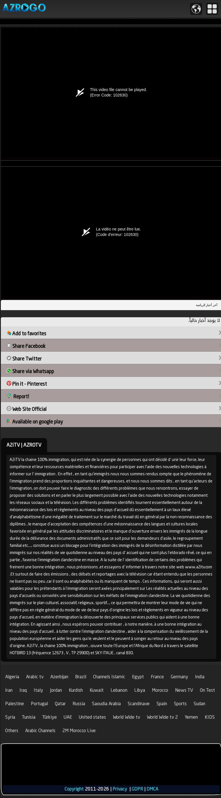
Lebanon (119, 690)
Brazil (80, 676)
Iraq (23, 690)
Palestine (14, 703)
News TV (184, 690)
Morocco (160, 690)
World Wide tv (126, 717)
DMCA (152, 789)
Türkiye (49, 717)
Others (11, 730)
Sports (180, 703)
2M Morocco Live (79, 730)
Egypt (138, 676)
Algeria (12, 676)
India (199, 676)
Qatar (60, 703)
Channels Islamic (109, 676)
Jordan (56, 690)
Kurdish (76, 690)
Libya (139, 690)
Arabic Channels (40, 730)
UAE (68, 717)
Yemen (191, 717)
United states (92, 717)
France (157, 676)
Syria (10, 717)
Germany (179, 676)
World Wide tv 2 (162, 717)
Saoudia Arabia (106, 703)
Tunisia (28, 717)
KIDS (210, 717)
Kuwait (97, 690)
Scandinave (139, 703)
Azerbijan (59, 676)
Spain (161, 703)
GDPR (137, 789)
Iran (9, 690)
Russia (79, 703)
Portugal (39, 703)
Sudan (199, 703)
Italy (38, 690)
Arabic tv (34, 676)
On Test (207, 690)
